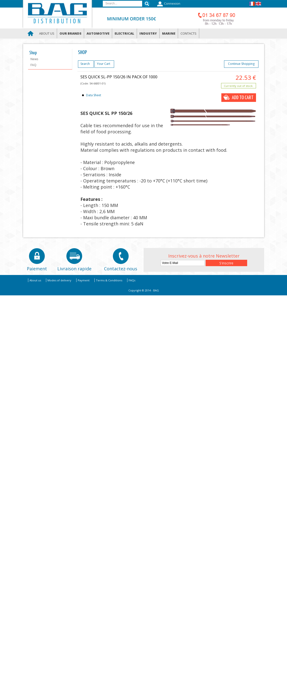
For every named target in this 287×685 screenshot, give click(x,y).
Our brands (70, 33)
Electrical (124, 33)
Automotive (98, 33)
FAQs (132, 280)
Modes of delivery (59, 280)
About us (46, 33)
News (34, 59)
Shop (33, 53)
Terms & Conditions (109, 280)
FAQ (33, 65)
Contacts (188, 33)
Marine (168, 33)
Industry (148, 33)
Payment (84, 280)
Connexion (168, 3)
